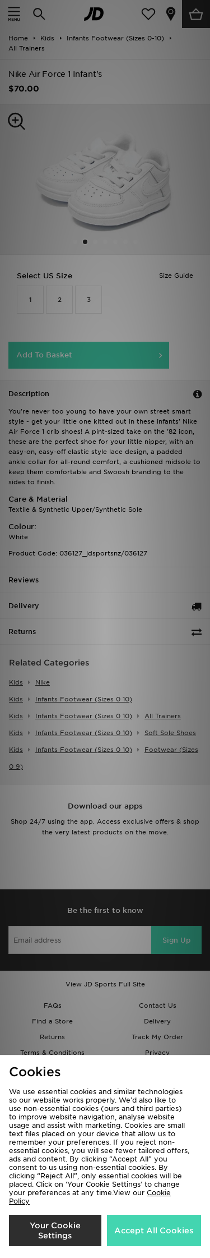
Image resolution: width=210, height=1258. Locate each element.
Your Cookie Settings (55, 1230)
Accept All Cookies (153, 1230)
